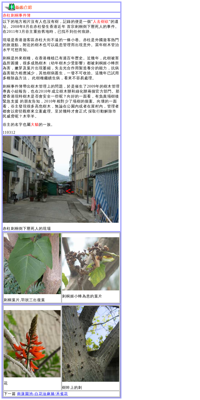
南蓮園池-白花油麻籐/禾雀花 (42, 394)
